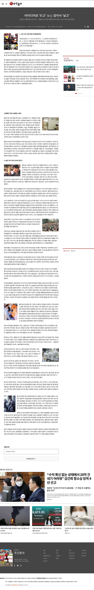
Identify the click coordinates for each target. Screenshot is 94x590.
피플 (57, 558)
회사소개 (7, 578)
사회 (44, 553)
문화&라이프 (46, 556)
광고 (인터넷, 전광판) (15, 578)
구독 (77, 60)
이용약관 (34, 578)
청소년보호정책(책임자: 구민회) (54, 578)
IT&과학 (58, 556)
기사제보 (83, 550)
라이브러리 (71, 556)
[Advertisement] (22, 98)
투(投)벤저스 (69, 60)
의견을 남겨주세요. (10, 451)
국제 (57, 553)
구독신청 (83, 553)
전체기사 (45, 561)
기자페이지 (71, 558)
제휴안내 (23, 578)
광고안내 (83, 556)
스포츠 (45, 558)
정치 (44, 550)
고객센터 (29, 578)
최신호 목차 (72, 553)
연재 (70, 550)
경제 (57, 550)
